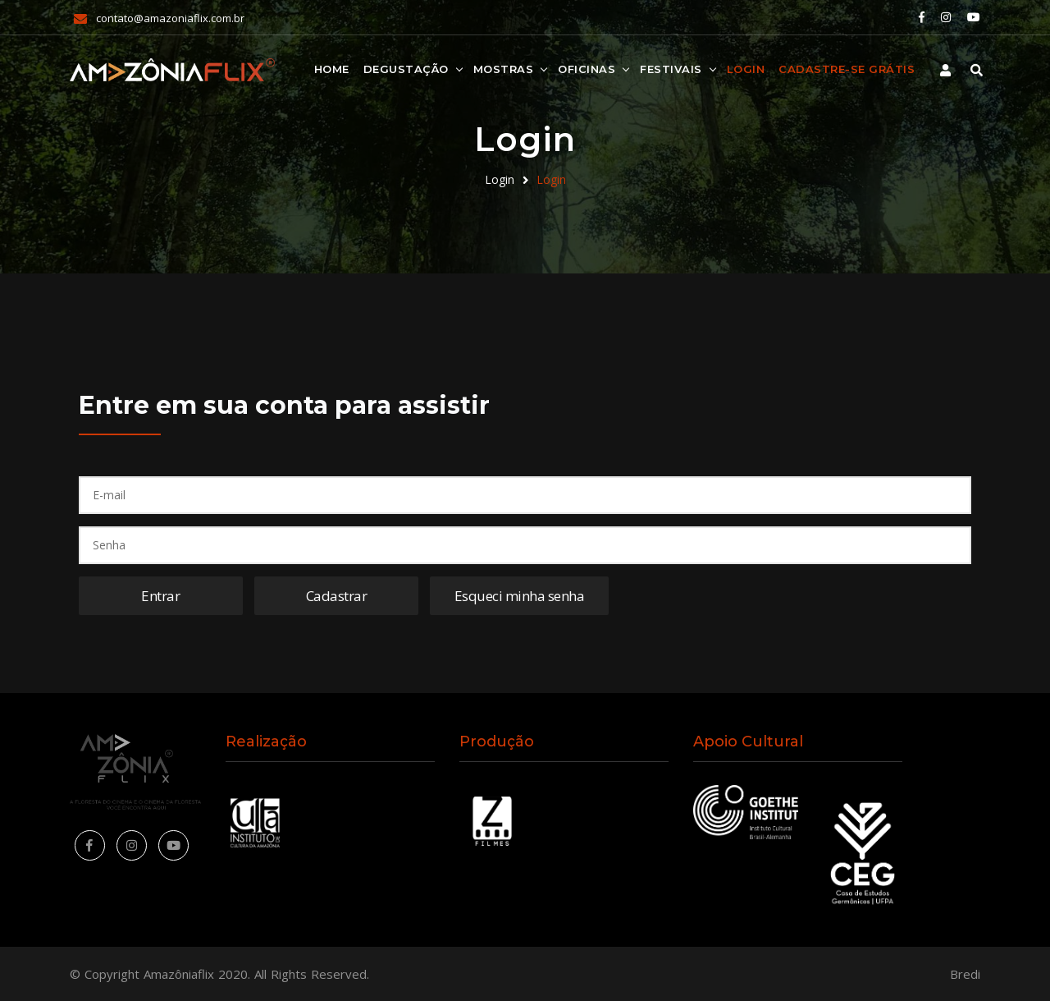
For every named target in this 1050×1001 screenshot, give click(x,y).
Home (331, 69)
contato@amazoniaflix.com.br (170, 18)
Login (746, 69)
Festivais (671, 69)
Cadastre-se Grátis (846, 69)
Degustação (406, 69)
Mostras (503, 69)
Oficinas (586, 69)
